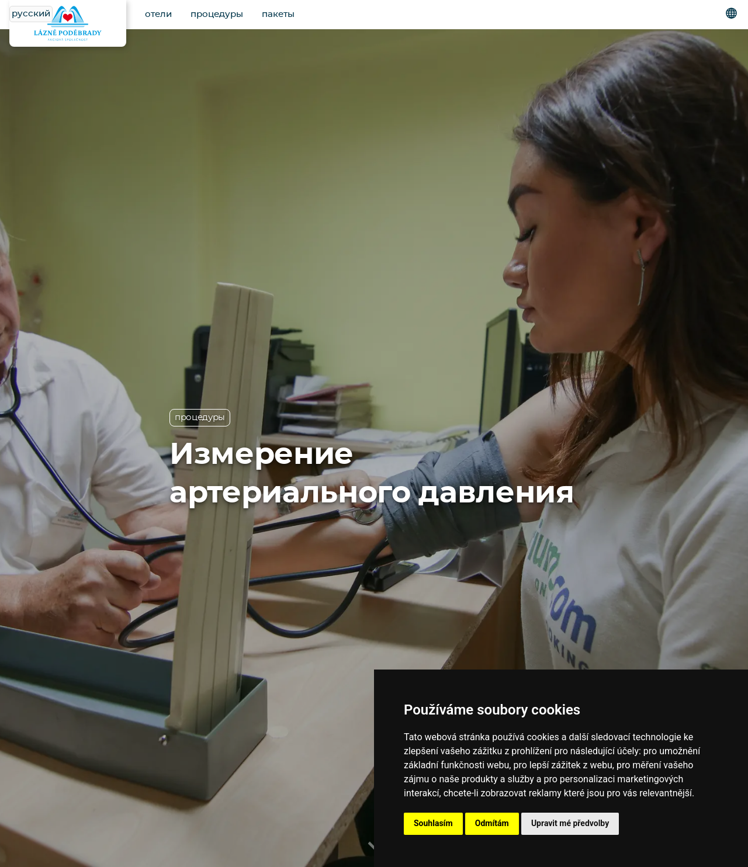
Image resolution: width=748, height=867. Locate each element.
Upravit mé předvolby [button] (570, 823)
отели (158, 14)
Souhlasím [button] (433, 823)
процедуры (217, 14)
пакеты (278, 14)
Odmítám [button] (492, 823)
